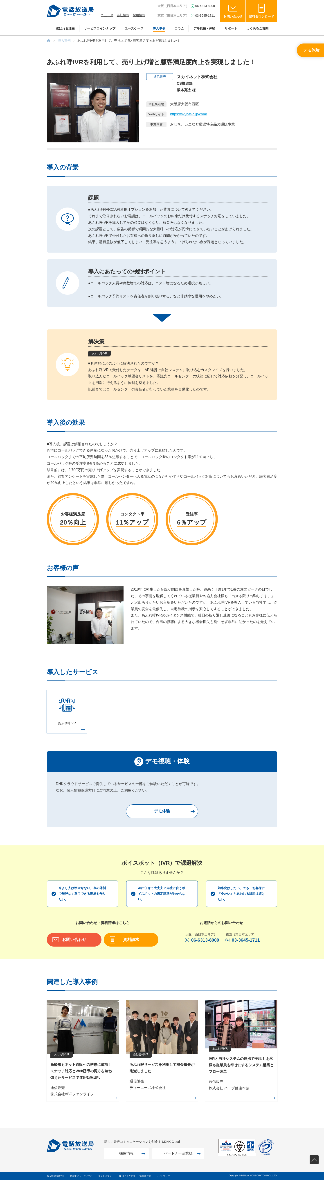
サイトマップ (163, 1176)
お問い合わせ (232, 16)
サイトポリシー (106, 1176)
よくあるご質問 (257, 28)
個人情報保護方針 (56, 1176)
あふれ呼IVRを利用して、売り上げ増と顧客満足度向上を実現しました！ (128, 40)
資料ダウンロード (261, 16)
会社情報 (123, 15)
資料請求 (131, 939)
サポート (231, 28)
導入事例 (159, 28)
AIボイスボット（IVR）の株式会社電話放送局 (48, 40)
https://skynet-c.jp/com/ (188, 114)
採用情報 (139, 15)
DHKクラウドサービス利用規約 (135, 1176)
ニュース (107, 15)
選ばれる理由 (65, 28)
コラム (179, 28)
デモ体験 (311, 50)
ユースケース (134, 28)
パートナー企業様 (178, 1153)
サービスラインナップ (99, 28)
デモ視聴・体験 (204, 28)
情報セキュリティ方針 (81, 1176)
